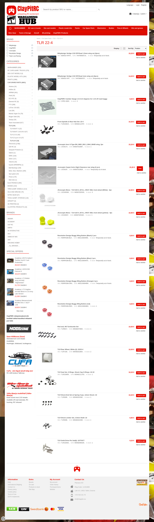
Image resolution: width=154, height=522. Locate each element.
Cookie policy (12, 492)
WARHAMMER (19, 28)
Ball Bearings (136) (15, 168)
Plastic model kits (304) (17, 76)
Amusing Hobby (14, 243)
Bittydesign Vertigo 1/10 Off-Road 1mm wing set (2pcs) (78, 76)
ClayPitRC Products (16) (17, 207)
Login (137, 5)
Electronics (101, 28)
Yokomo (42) (13, 162)
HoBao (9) (12, 89)
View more (19, 311)
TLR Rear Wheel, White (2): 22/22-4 (70, 349)
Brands (31, 482)
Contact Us (11, 487)
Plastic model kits (65, 28)
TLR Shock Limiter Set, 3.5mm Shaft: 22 (72, 418)
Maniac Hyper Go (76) (16, 113)
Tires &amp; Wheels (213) (17, 189)
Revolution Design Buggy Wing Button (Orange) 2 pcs (78, 281)
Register (144, 5)
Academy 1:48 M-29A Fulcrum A (22, 270)
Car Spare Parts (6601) (17, 82)
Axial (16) (12, 95)
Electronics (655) (15, 183)
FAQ (9, 482)
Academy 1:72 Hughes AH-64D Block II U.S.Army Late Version (24, 291)
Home (38, 38)
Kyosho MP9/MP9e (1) (16, 165)
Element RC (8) (14, 101)
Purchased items (55, 487)
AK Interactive (13, 231)
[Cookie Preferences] (3, 518)
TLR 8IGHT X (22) (16, 129)
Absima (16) (13, 86)
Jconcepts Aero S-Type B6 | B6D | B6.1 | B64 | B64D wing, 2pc (80, 144)
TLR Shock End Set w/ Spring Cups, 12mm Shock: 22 (77, 395)
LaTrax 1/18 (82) (14, 107)
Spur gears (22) (14, 174)
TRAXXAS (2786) (14, 144)
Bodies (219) (12, 186)
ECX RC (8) (12, 98)
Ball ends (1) (13, 180)
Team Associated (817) (16, 123)
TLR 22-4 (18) (14, 141)
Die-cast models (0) (15, 73)
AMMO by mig (12, 237)
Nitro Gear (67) (13, 195)
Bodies (111, 28)
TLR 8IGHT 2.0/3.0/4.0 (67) (19, 132)
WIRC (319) (12, 156)
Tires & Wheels (122, 28)
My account (53, 482)
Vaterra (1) (12, 153)
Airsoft (36, 33)
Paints (77, 28)
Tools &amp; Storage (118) (18, 198)
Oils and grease (137, 28)
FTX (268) (12, 104)
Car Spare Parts (88, 28)
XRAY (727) (12, 159)
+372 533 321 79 (80, 495)
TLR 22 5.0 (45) (15, 135)
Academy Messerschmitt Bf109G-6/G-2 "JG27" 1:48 (23, 303)
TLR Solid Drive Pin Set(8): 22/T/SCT (71, 440)
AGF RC (10, 225)
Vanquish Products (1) (16, 150)
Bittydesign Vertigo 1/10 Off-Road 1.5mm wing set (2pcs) (78, 53)
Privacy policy (12, 489)
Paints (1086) (12, 79)
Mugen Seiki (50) (14, 116)
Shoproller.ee (143, 504)
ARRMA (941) (13, 92)
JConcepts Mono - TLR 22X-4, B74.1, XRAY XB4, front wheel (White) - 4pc (85, 190)
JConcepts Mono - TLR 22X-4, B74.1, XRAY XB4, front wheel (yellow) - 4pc (85, 213)
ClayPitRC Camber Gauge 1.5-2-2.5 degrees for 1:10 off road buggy (82, 99)
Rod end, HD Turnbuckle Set (68, 327)
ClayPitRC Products (60, 33)
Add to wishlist (140, 57)
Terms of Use (12, 494)
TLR (54, 38)
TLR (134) (12, 126)
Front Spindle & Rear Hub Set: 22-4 (70, 122)
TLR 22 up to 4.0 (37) (17, 138)
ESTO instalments (13, 497)
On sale (31, 484)
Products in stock (34, 487)
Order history (54, 484)
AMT (9, 240)
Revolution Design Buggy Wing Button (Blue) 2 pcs (77, 258)
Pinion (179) (13, 177)
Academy (11, 222)
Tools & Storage (25, 33)
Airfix (10, 228)
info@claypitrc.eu (80, 499)
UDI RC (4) (12, 147)
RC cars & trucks (34, 28)
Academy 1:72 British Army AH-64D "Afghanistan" (22, 280)
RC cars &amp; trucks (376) (18, 70)
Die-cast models (50, 28)
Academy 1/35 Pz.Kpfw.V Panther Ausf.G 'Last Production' (23, 260)
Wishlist (52, 489)
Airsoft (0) (12, 201)
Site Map (32, 489)
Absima (10, 219)
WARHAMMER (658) (14, 67)
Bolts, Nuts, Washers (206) (17, 171)
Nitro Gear (12, 33)
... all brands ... (14, 246)
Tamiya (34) (12, 119)
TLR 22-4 (60, 38)
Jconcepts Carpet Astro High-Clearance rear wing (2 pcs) (79, 167)
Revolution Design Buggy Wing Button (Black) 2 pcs (77, 235)
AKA (9, 234)
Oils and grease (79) (16, 192)
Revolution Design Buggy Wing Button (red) (74, 304)
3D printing (46, 33)
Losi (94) (11, 110)
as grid (124, 48)
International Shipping (15, 484)
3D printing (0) (13, 204)
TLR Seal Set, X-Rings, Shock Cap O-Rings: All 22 (76, 372)
